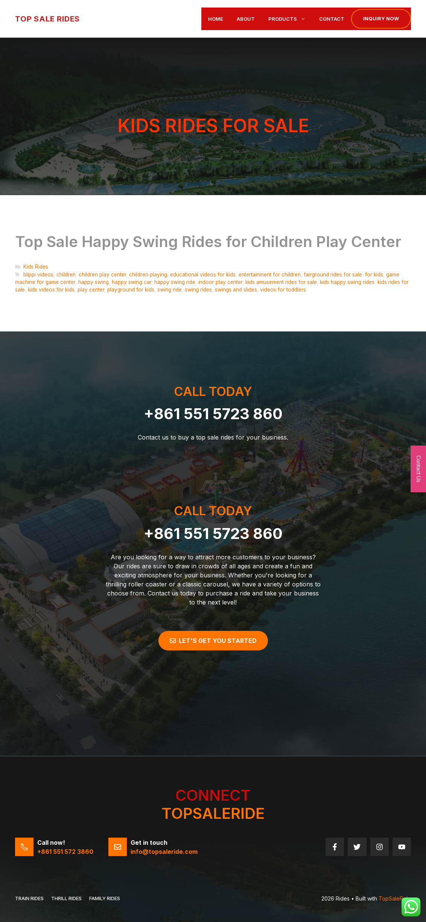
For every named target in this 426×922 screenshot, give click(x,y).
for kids (374, 275)
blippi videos (38, 275)
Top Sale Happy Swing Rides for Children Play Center (208, 241)
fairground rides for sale (333, 275)
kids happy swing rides (347, 282)
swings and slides (236, 290)
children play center (102, 275)
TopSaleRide (395, 898)
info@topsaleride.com (164, 851)
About (246, 19)
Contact (331, 19)
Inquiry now (381, 18)
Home (215, 19)
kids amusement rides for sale (281, 282)
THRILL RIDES (66, 898)
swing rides (198, 290)
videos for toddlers (283, 290)
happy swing (93, 282)
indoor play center (220, 282)
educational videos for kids (203, 275)
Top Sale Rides (47, 18)
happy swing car (131, 282)
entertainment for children (270, 275)
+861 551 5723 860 (213, 414)
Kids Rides (35, 267)
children (66, 275)
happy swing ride (174, 282)
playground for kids (130, 290)
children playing (148, 275)
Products (290, 19)
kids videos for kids (51, 290)
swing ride (169, 290)
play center (91, 290)
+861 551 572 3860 (65, 851)
